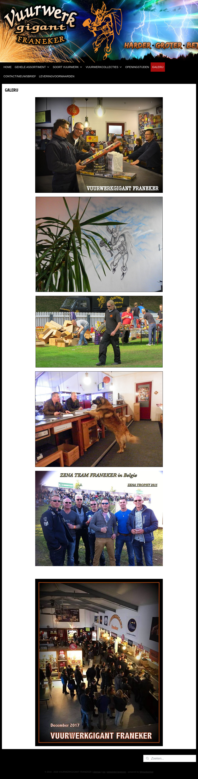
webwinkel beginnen (116, 772)
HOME (7, 67)
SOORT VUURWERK (68, 67)
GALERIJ (157, 67)
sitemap (97, 772)
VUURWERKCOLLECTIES (104, 67)
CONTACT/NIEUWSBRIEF (19, 76)
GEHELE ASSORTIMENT (32, 67)
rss (103, 772)
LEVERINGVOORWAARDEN (56, 76)
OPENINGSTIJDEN (137, 67)
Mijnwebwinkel (146, 772)
